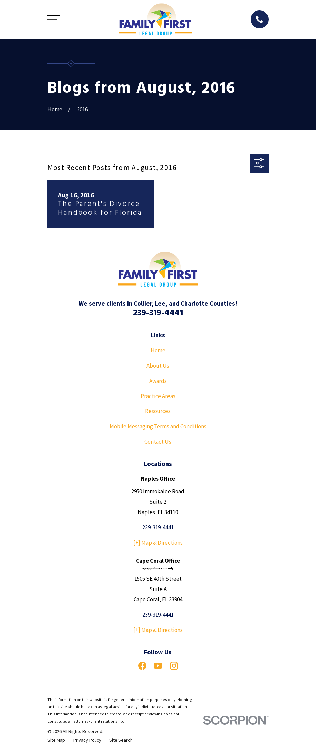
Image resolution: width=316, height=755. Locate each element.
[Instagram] (174, 666)
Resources (158, 411)
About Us (157, 365)
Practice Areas (158, 396)
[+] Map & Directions (158, 542)
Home (158, 350)
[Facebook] (142, 666)
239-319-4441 (158, 313)
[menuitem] (56, 740)
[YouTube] (158, 666)
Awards (158, 381)
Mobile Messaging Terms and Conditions (158, 426)
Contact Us (157, 441)
